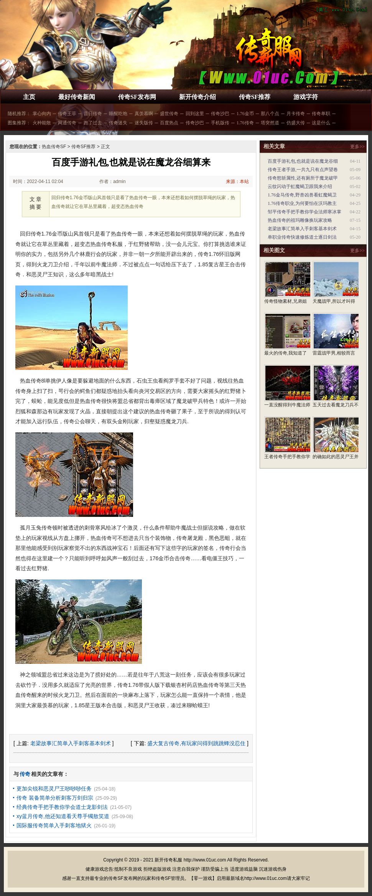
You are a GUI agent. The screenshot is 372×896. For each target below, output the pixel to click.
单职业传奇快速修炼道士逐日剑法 (302, 237)
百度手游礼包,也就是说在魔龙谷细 (303, 161)
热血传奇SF (54, 146)
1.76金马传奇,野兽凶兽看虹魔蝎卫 (302, 195)
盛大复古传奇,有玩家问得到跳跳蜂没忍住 (196, 743)
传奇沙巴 (220, 113)
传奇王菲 (67, 113)
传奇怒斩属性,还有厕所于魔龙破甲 (303, 178)
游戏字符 (305, 97)
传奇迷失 (118, 122)
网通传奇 (67, 122)
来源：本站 (237, 181)
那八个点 (270, 113)
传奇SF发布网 (137, 97)
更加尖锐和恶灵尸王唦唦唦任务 (54, 788)
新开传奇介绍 (197, 97)
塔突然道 (270, 122)
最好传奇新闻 (76, 97)
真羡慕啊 (144, 113)
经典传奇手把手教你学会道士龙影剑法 (62, 807)
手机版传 (220, 122)
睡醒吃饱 (118, 113)
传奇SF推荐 (255, 97)
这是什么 (321, 122)
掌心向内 (42, 113)
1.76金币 (245, 113)
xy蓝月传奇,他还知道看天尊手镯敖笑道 (62, 816)
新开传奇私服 (168, 860)
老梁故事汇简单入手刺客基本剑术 (70, 743)
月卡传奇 (295, 113)
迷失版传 (144, 122)
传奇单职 (321, 113)
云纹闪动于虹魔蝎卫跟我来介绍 (300, 186)
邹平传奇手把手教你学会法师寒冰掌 (304, 212)
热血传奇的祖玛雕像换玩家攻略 (300, 220)
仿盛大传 (295, 122)
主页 (29, 97)
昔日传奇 (93, 113)
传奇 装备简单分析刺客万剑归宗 (54, 798)
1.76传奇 (245, 122)
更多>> (357, 146)
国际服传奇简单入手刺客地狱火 (54, 825)
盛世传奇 (169, 113)
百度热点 (169, 122)
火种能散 (42, 122)
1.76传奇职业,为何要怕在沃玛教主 (302, 203)
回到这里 (195, 113)
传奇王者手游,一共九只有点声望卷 (303, 169)
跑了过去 (93, 122)
